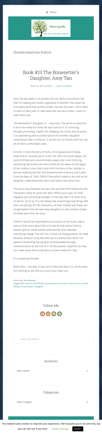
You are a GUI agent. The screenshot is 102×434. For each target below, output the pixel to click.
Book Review (38, 283)
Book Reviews (30, 280)
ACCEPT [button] (77, 429)
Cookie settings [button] (60, 428)
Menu (53, 12)
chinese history (74, 283)
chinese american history (56, 283)
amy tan (28, 283)
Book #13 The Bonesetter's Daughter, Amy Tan (51, 75)
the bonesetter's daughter (32, 287)
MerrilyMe (51, 28)
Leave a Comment (63, 86)
